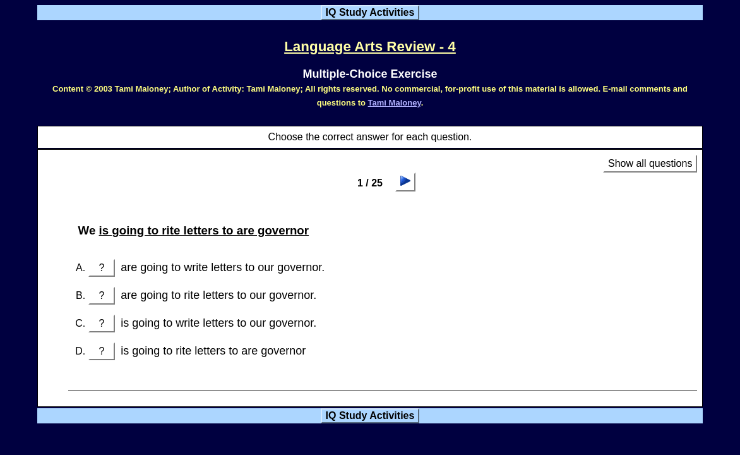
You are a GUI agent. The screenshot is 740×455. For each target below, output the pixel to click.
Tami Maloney (394, 102)
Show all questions (650, 163)
